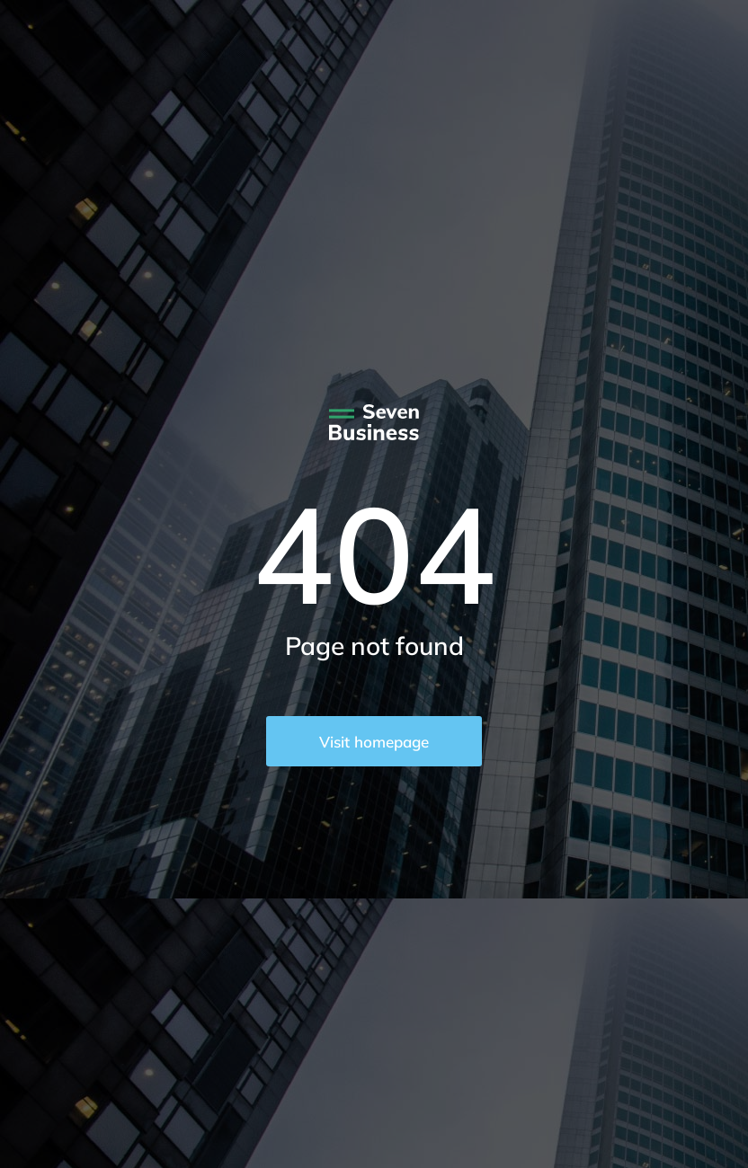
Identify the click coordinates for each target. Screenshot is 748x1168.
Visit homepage (374, 741)
